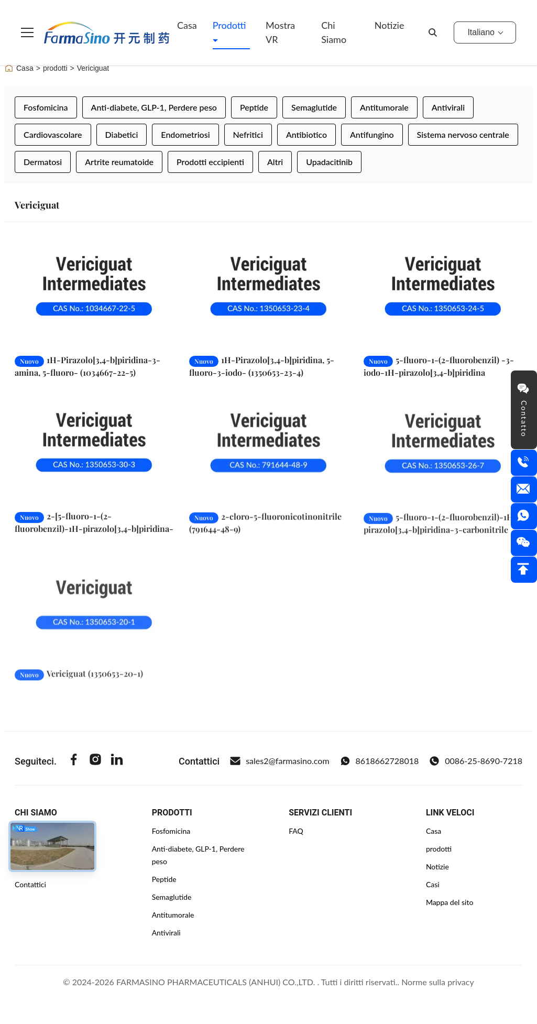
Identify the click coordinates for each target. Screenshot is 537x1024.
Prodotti (229, 25)
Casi (433, 884)
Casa (187, 25)
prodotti (55, 68)
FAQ (296, 830)
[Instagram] (95, 761)
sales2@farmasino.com (279, 761)
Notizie (389, 25)
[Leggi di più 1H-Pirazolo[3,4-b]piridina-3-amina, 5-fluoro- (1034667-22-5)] (94, 291)
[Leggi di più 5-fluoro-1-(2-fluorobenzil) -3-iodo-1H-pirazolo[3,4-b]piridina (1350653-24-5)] (443, 291)
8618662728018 (379, 761)
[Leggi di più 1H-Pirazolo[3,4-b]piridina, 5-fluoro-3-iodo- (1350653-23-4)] (268, 291)
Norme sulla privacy (437, 982)
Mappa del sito (449, 902)
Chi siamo (333, 32)
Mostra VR (280, 32)
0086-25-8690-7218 (475, 761)
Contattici (30, 884)
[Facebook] (74, 761)
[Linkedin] (117, 761)
